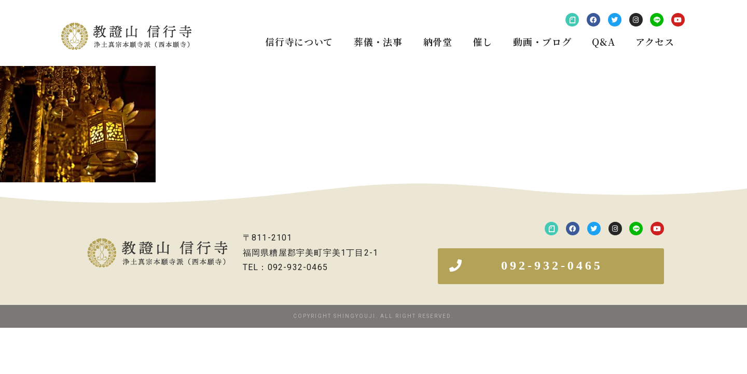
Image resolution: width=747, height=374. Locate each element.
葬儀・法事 (378, 41)
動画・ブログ (542, 41)
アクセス (654, 41)
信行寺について (299, 41)
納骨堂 (437, 41)
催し (482, 41)
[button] (551, 266)
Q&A (603, 41)
